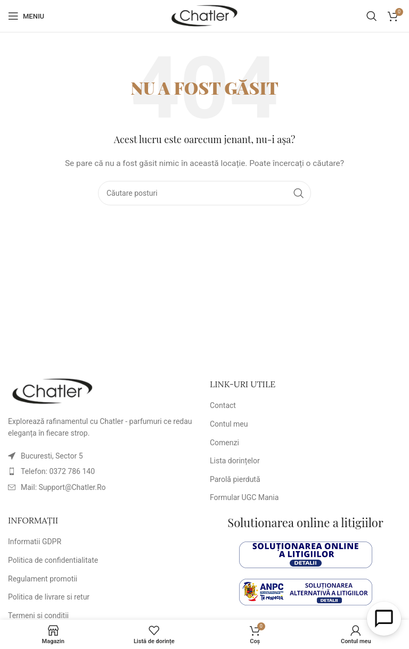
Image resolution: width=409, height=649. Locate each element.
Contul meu (229, 424)
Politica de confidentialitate (53, 560)
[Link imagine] (52, 391)
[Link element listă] (103, 471)
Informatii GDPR (34, 541)
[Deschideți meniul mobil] (26, 16)
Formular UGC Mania (244, 497)
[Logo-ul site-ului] (204, 15)
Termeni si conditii (38, 615)
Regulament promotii (42, 579)
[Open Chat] (384, 619)
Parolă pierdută (235, 479)
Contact (223, 405)
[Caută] (371, 16)
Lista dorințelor (235, 460)
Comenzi (224, 442)
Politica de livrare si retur (48, 597)
